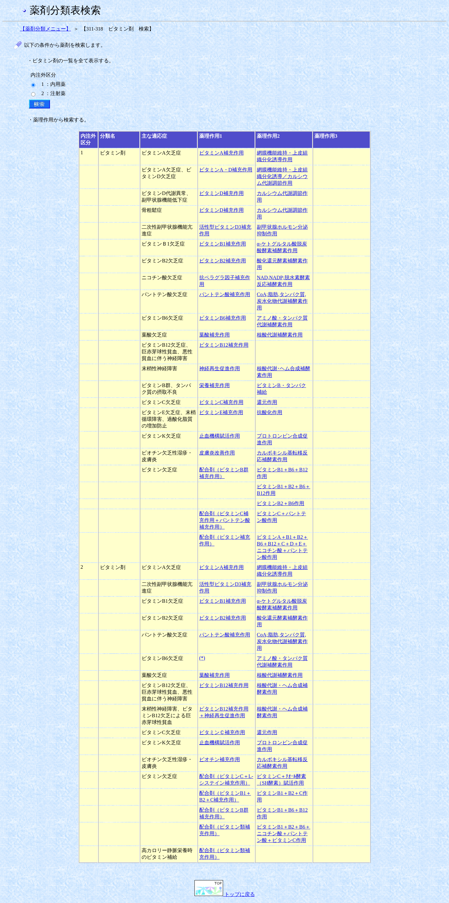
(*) (202, 658)
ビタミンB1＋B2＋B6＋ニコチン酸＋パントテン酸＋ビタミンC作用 (283, 833)
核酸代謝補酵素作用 (280, 334)
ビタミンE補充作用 (221, 412)
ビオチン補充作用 (219, 759)
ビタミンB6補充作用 (222, 318)
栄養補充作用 (214, 385)
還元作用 (267, 402)
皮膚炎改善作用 (217, 452)
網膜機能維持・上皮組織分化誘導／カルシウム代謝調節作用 (282, 176)
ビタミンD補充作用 (221, 193)
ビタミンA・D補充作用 (225, 169)
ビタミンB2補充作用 (222, 260)
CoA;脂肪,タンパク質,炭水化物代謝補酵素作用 (282, 301)
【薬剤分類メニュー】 (45, 28)
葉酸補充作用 (214, 334)
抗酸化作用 (269, 412)
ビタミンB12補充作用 (224, 345)
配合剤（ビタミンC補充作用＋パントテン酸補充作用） (224, 520)
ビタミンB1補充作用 (222, 244)
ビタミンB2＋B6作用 (280, 503)
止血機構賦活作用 (219, 436)
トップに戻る (224, 894)
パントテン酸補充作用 (224, 294)
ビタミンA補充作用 (221, 153)
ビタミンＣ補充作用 (222, 732)
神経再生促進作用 (219, 368)
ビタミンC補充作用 (221, 402)
